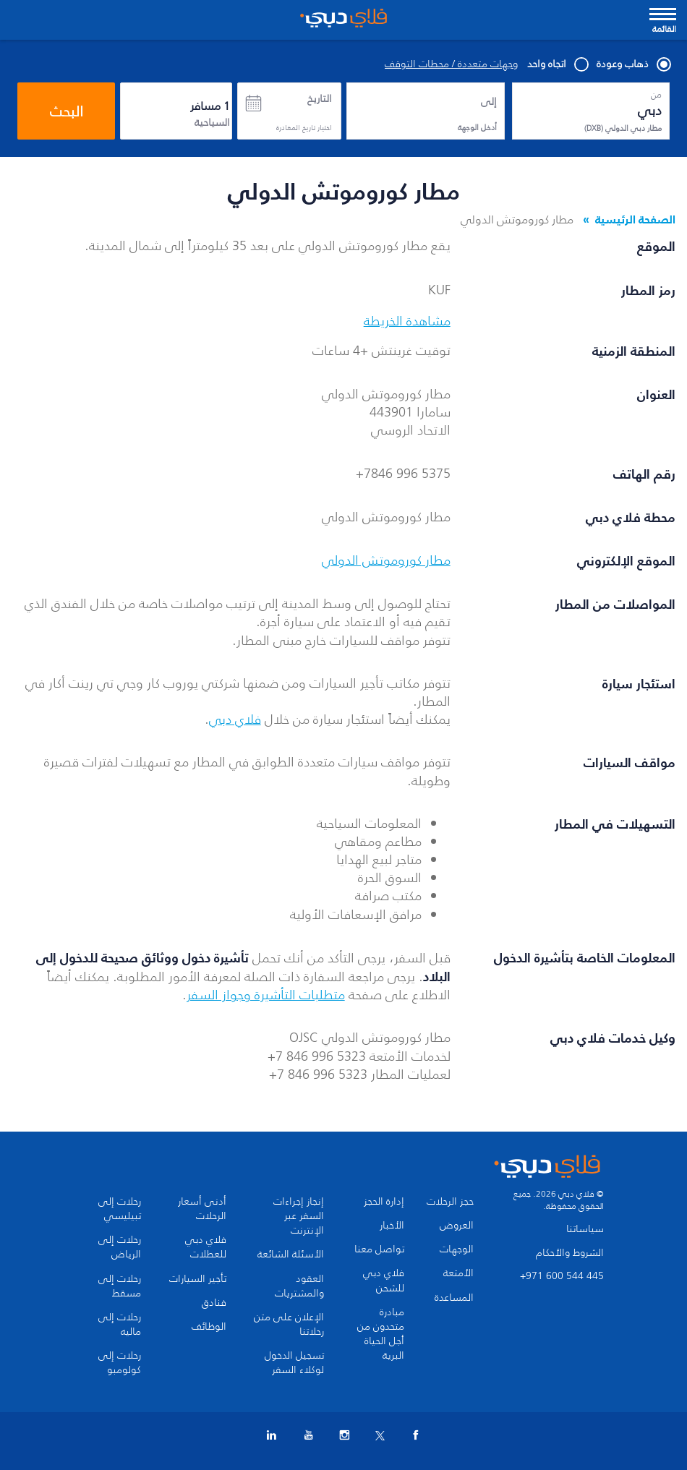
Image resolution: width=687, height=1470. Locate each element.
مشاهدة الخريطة (407, 321)
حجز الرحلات (450, 1202)
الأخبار (392, 1225)
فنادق (214, 1303)
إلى (489, 102)
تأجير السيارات (197, 1279)
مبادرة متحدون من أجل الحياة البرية (380, 1334)
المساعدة (454, 1298)
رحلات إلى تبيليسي (119, 1209)
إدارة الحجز (384, 1202)
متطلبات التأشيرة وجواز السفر (266, 995)
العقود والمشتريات (299, 1286)
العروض (457, 1225)
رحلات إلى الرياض (119, 1247)
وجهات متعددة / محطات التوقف (451, 64)
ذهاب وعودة (633, 64)
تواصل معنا (379, 1249)
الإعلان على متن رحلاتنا (289, 1324)
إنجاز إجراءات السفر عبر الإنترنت (298, 1216)
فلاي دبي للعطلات (205, 1247)
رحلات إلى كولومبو (119, 1363)
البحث (66, 111)
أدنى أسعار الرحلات (202, 1209)
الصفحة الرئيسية (635, 219)
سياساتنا (585, 1228)
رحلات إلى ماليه (119, 1324)
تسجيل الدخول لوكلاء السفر (294, 1363)
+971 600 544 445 (562, 1275)
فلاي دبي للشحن (383, 1280)
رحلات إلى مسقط (119, 1286)
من (656, 94)
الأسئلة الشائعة (290, 1254)
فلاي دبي (235, 719)
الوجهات (457, 1249)
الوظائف (209, 1327)
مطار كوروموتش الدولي (386, 560)
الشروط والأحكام (570, 1252)
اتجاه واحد (557, 64)
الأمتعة (458, 1273)
